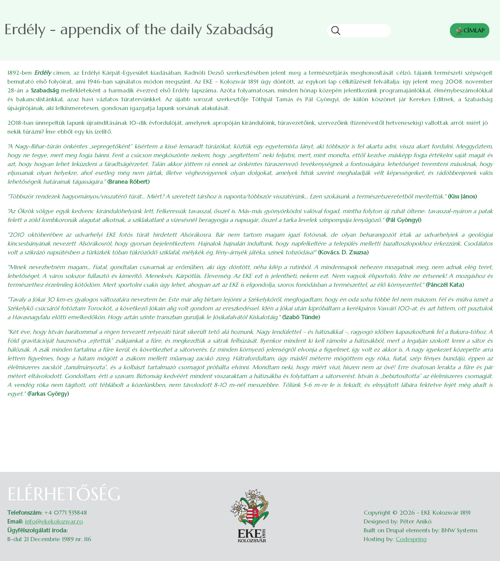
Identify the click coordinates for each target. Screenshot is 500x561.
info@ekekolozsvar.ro (54, 521)
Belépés (485, 488)
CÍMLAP (470, 31)
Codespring (411, 539)
